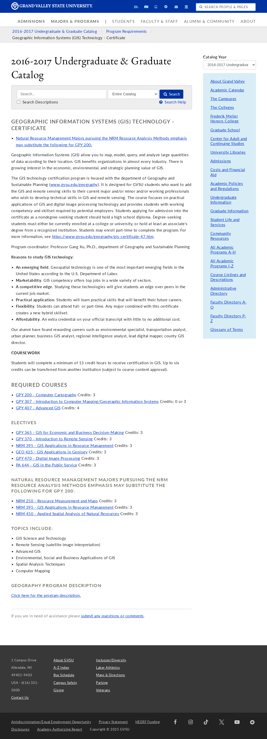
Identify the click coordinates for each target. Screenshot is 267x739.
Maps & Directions (110, 675)
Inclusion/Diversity (111, 660)
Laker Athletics (108, 667)
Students (123, 21)
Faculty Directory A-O (228, 304)
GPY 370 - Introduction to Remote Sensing (54, 439)
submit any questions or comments (112, 616)
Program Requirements (127, 31)
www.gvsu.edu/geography (74, 184)
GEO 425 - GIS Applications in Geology (52, 452)
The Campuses (223, 99)
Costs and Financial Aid (227, 172)
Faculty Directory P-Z (228, 318)
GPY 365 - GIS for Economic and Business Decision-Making (70, 432)
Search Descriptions (37, 102)
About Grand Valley (227, 81)
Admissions (31, 21)
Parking (102, 683)
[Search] (62, 94)
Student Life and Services (225, 222)
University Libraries (228, 152)
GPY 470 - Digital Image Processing (48, 458)
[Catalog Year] (229, 64)
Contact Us (20, 697)
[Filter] (133, 94)
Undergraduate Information (223, 200)
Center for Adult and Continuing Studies (228, 141)
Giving (59, 690)
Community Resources (220, 236)
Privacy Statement (113, 722)
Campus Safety (65, 683)
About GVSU (64, 660)
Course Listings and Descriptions (228, 277)
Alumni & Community (209, 21)
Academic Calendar (227, 90)
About (248, 21)
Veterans (103, 690)
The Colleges (222, 107)
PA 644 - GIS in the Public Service (46, 465)
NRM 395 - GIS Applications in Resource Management (65, 445)
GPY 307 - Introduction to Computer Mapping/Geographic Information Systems (87, 401)
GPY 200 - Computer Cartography (46, 395)
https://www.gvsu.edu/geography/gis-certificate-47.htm (103, 236)
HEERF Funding (147, 722)
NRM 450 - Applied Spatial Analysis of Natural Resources (67, 514)
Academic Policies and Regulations (226, 186)
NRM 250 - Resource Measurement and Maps (57, 501)
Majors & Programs (75, 21)
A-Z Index (61, 667)
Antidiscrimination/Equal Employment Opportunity (51, 722)
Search (171, 94)
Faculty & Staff (159, 21)
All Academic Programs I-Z (222, 263)
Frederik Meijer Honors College (224, 118)
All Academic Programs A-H (223, 250)
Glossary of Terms (226, 329)
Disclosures (20, 729)
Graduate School (225, 130)
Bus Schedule (64, 675)
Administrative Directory (223, 291)
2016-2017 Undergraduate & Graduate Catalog (55, 31)
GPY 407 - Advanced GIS (38, 408)
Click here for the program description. (46, 595)
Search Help (172, 102)
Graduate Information (229, 211)
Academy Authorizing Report (59, 729)
